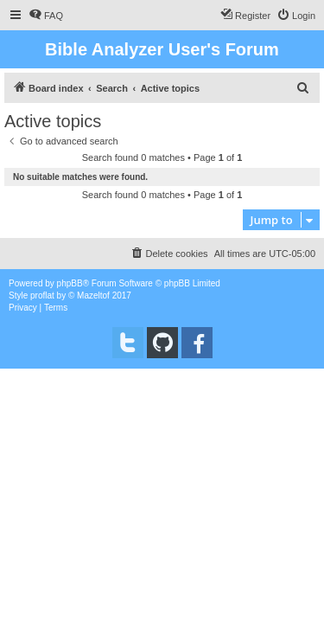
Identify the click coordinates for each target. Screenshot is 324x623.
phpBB (70, 283)
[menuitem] (46, 15)
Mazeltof (93, 295)
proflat (42, 295)
